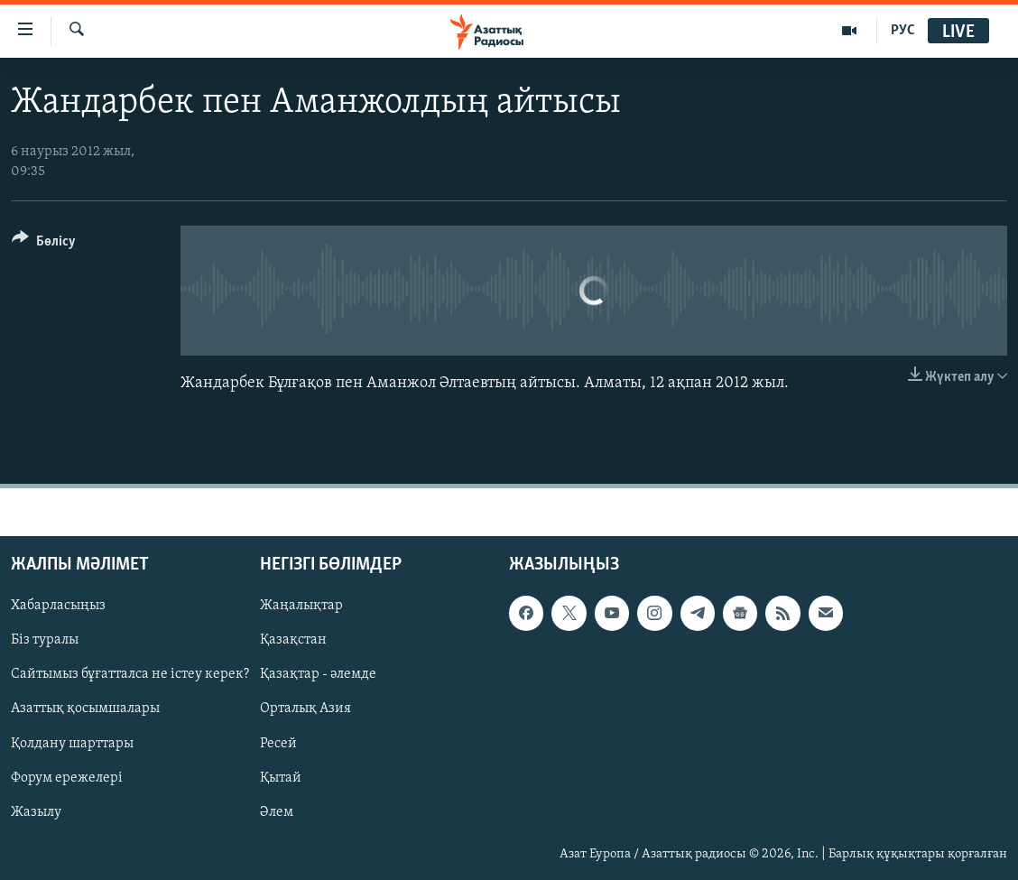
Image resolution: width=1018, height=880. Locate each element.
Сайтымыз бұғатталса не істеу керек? (130, 675)
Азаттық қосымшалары (85, 709)
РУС (903, 30)
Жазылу (36, 812)
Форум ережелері (67, 778)
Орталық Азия (305, 709)
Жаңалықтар (301, 605)
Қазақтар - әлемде (318, 675)
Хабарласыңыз (58, 605)
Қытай (280, 778)
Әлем (276, 812)
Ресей (278, 743)
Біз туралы (45, 640)
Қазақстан (293, 640)
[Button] (44, 244)
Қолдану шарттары (72, 743)
